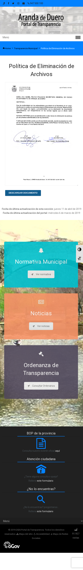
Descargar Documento (23, 193)
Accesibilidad (42, 534)
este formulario (45, 480)
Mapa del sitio (24, 534)
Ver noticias (41, 326)
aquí (57, 450)
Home (7, 48)
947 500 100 (35, 3)
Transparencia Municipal (26, 48)
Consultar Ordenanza (41, 385)
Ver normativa (41, 274)
